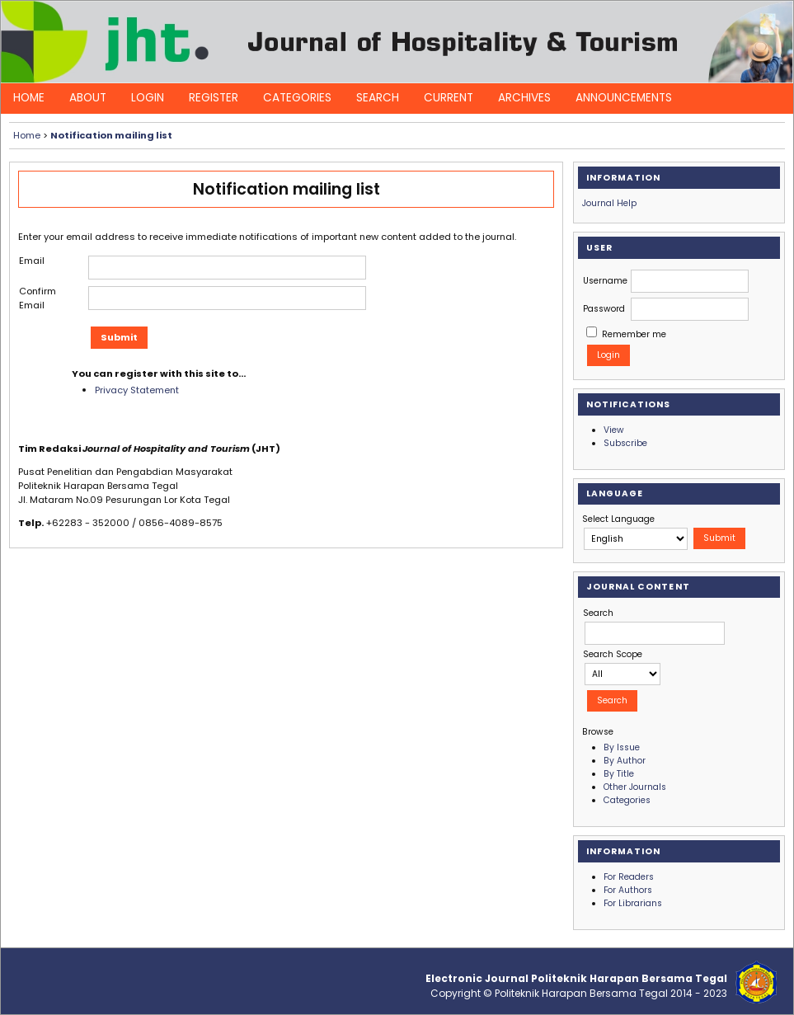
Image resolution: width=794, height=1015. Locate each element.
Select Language (618, 519)
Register (213, 98)
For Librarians (633, 903)
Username (605, 281)
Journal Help (609, 203)
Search (377, 98)
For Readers (629, 877)
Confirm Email (37, 298)
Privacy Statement (137, 390)
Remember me (634, 334)
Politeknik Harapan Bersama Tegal (581, 993)
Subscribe (625, 443)
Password (604, 309)
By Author (625, 760)
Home (29, 98)
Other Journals (635, 787)
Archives (524, 98)
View (614, 430)
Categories (297, 98)
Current (448, 98)
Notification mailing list (111, 135)
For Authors (628, 890)
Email (32, 260)
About (87, 98)
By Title (619, 774)
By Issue (622, 747)
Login (147, 98)
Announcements (624, 98)
